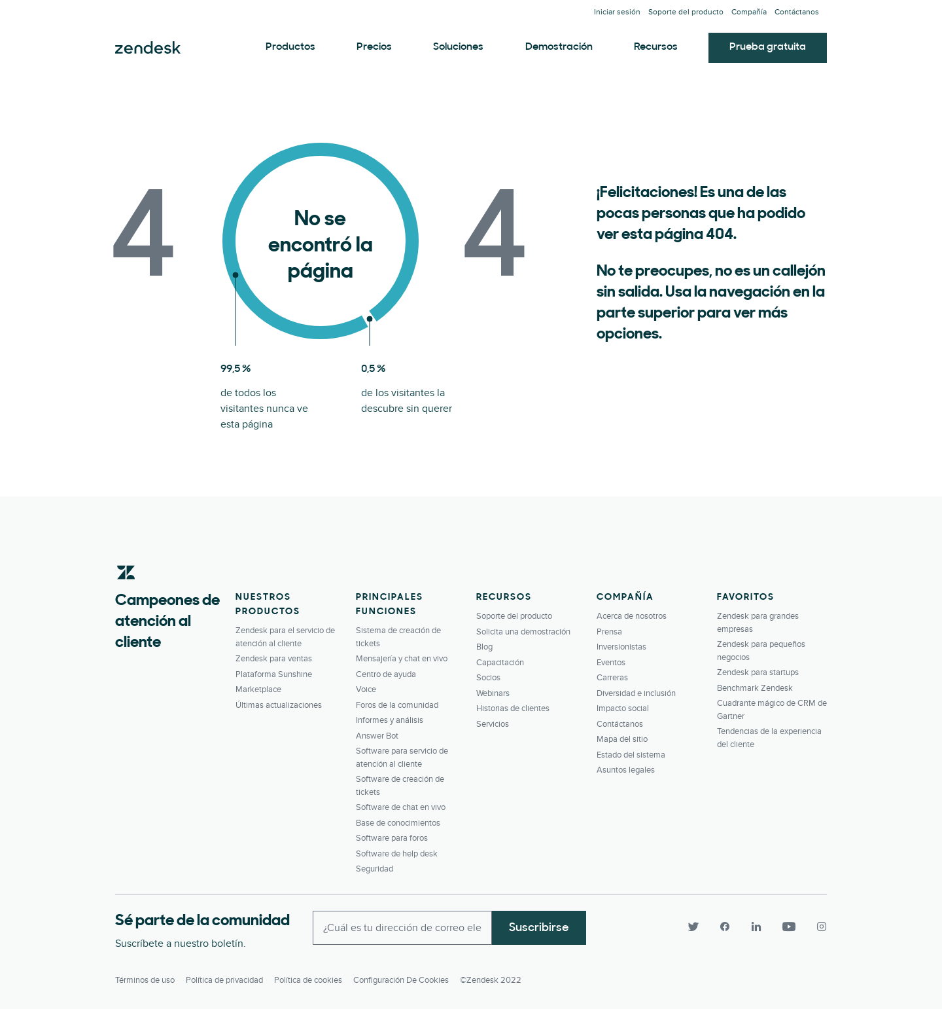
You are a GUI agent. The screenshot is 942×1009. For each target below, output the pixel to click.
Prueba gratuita (767, 47)
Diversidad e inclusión (636, 693)
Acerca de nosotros (632, 616)
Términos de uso (145, 980)
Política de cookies (308, 980)
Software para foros (392, 838)
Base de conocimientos (398, 823)
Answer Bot (377, 736)
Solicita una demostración (523, 632)
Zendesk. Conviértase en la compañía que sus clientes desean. (148, 47)
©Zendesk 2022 (490, 980)
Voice (366, 689)
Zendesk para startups (758, 672)
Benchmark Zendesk (755, 688)
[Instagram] (816, 926)
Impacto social (623, 708)
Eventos (611, 662)
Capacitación (500, 662)
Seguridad (374, 869)
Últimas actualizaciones (279, 705)
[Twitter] (693, 926)
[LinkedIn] (756, 926)
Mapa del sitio (622, 739)
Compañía (749, 12)
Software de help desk (397, 854)
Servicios (492, 724)
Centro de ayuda (386, 674)
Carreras (612, 677)
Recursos (656, 47)
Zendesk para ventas (274, 658)
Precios (374, 47)
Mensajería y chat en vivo (401, 658)
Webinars (493, 693)
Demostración (559, 47)
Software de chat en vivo (400, 807)
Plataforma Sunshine (274, 674)
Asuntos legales (626, 770)
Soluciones (458, 47)
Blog (484, 647)
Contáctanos (797, 12)
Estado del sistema (631, 755)
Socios (488, 677)
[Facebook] (725, 926)
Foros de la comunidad (397, 705)
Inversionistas (621, 647)
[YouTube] (789, 926)
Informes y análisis (389, 720)
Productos (290, 47)
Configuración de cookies (401, 980)
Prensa (609, 632)
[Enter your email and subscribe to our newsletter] (403, 928)
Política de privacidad (224, 980)
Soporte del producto (686, 12)
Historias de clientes (513, 708)
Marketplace (258, 689)
